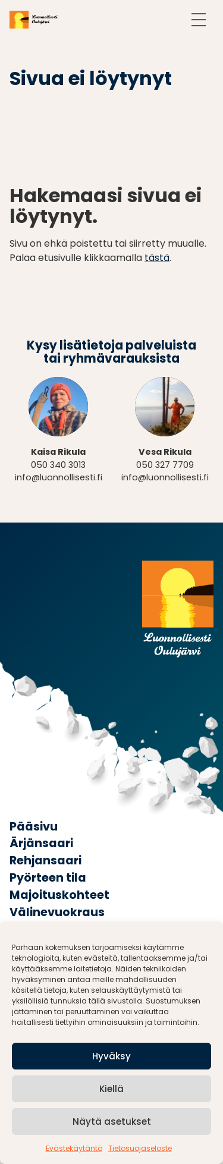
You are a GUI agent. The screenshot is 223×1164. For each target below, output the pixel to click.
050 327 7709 (165, 465)
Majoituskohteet (59, 895)
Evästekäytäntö (74, 1148)
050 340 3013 (58, 465)
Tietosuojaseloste (140, 1148)
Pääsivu (34, 827)
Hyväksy (111, 1056)
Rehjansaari (45, 860)
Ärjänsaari (41, 843)
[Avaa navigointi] (198, 19)
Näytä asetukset (112, 1121)
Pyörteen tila (48, 878)
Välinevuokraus (57, 912)
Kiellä (111, 1089)
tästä (157, 258)
